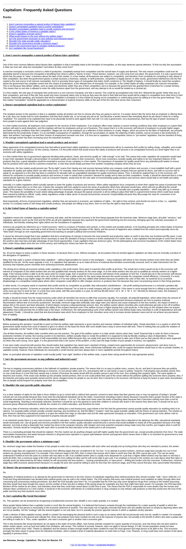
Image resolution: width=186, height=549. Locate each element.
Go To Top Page (79, 545)
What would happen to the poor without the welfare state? (36, 36)
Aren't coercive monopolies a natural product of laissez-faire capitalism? (42, 24)
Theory (91, 545)
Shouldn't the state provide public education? (30, 41)
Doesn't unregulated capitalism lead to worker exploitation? (36, 26)
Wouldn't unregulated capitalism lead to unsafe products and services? (42, 29)
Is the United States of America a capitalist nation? (32, 31)
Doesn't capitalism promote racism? (25, 34)
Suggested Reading (105, 545)
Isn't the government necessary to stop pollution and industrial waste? (41, 38)
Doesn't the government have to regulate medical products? (37, 46)
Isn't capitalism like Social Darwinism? (26, 48)
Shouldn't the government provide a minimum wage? (33, 43)
